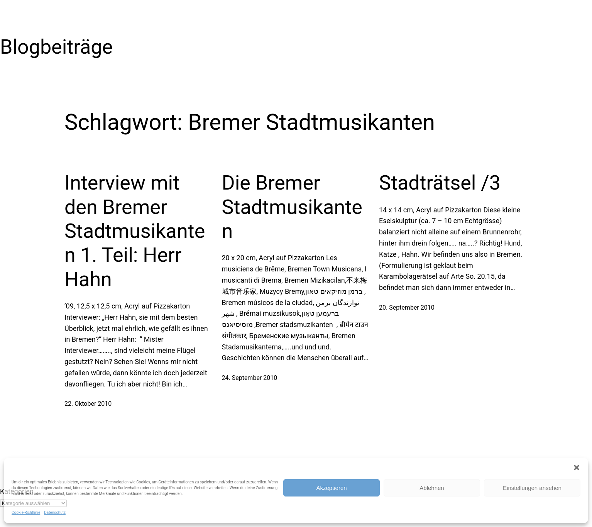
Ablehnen (431, 488)
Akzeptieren (331, 488)
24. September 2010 (249, 377)
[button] (576, 467)
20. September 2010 (407, 307)
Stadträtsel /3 (440, 183)
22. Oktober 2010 (88, 403)
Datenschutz (55, 512)
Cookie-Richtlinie (26, 512)
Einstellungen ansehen (532, 488)
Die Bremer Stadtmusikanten (292, 207)
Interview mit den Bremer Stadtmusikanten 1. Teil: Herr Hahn (134, 231)
